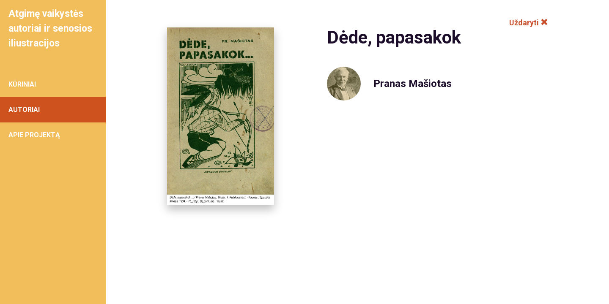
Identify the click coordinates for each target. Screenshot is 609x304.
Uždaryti (528, 22)
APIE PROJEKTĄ (34, 135)
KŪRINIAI (22, 84)
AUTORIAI (24, 110)
